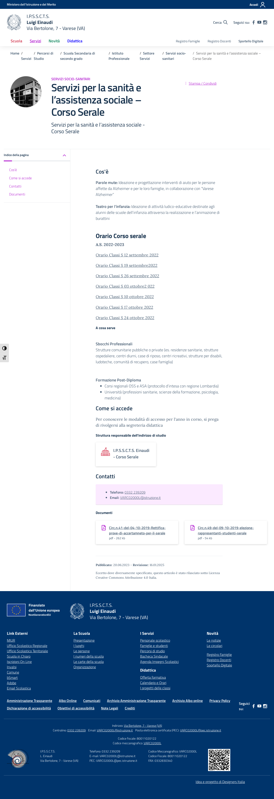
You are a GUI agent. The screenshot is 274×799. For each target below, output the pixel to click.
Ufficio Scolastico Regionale (27, 645)
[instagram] (265, 22)
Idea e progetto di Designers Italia (220, 781)
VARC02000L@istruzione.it (140, 497)
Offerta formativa (153, 677)
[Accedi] (257, 4)
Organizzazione (84, 667)
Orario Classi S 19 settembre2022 (126, 265)
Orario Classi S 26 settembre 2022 (127, 275)
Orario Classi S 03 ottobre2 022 (125, 286)
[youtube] (259, 22)
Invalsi (11, 667)
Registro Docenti (219, 41)
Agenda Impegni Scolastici (159, 661)
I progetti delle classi (155, 688)
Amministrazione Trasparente (29, 700)
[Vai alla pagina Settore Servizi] (147, 56)
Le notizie (214, 640)
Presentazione (84, 640)
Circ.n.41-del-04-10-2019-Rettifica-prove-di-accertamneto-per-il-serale (137, 530)
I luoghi (78, 645)
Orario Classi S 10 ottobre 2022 (125, 296)
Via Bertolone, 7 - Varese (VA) (143, 725)
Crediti (130, 708)
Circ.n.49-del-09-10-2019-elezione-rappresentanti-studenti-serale (226, 530)
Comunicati (91, 700)
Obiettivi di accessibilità (76, 708)
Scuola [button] (16, 41)
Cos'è (13, 169)
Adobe (11, 683)
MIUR (11, 640)
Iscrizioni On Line (19, 661)
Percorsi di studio (152, 651)
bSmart (12, 677)
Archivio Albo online (187, 700)
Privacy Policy (219, 700)
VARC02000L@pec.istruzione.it (200, 730)
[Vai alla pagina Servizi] (26, 58)
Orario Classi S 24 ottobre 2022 (125, 317)
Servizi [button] (35, 41)
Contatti (15, 186)
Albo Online (68, 700)
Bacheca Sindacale (154, 656)
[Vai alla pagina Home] (14, 53)
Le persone (81, 651)
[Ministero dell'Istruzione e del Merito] (31, 4)
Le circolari (214, 645)
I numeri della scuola (88, 656)
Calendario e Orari (153, 682)
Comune (13, 672)
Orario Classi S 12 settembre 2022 (127, 255)
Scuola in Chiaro (18, 656)
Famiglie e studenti (154, 645)
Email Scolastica (19, 688)
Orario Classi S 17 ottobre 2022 (124, 307)
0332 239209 (135, 492)
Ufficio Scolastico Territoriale (27, 651)
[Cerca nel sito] (220, 22)
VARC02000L (152, 743)
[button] (37, 155)
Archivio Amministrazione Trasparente (136, 700)
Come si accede (20, 178)
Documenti (17, 194)
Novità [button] (54, 41)
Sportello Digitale (250, 41)
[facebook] (254, 22)
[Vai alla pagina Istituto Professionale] (119, 56)
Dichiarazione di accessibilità (29, 708)
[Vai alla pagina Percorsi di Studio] (43, 56)
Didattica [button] (74, 41)
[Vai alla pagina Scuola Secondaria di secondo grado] (77, 56)
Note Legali (109, 708)
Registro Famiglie (188, 41)
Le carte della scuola (88, 661)
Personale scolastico (155, 640)
